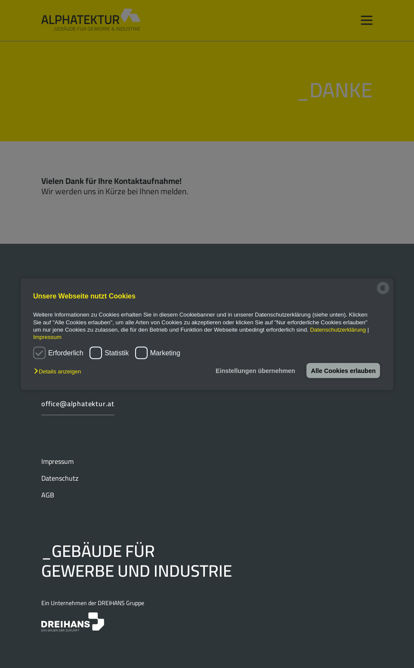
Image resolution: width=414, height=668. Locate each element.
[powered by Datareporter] (383, 293)
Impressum (57, 461)
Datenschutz (59, 478)
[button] (59, 371)
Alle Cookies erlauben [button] (342, 370)
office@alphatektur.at (77, 403)
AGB (47, 495)
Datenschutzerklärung (338, 329)
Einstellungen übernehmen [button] (254, 370)
